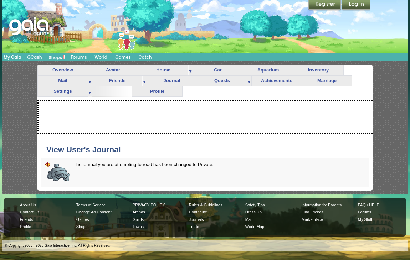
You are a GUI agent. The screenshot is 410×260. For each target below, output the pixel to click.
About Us (28, 205)
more (190, 70)
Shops (57, 57)
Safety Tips (255, 205)
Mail (62, 80)
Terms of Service (91, 205)
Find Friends (312, 212)
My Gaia (12, 57)
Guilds (138, 219)
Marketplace (312, 219)
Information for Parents (322, 205)
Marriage (327, 80)
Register (325, 5)
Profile (157, 91)
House (163, 70)
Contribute (198, 212)
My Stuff (365, 219)
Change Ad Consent (94, 212)
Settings (62, 91)
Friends (117, 80)
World (100, 57)
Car (218, 70)
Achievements (276, 80)
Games (123, 57)
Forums (79, 57)
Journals (196, 219)
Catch (145, 57)
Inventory (318, 70)
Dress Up (253, 212)
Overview (62, 70)
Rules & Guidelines (205, 205)
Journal (172, 80)
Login (356, 5)
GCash (34, 57)
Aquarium (268, 70)
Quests (222, 80)
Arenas (139, 212)
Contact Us (30, 212)
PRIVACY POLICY (149, 205)
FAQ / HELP (368, 205)
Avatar (113, 70)
